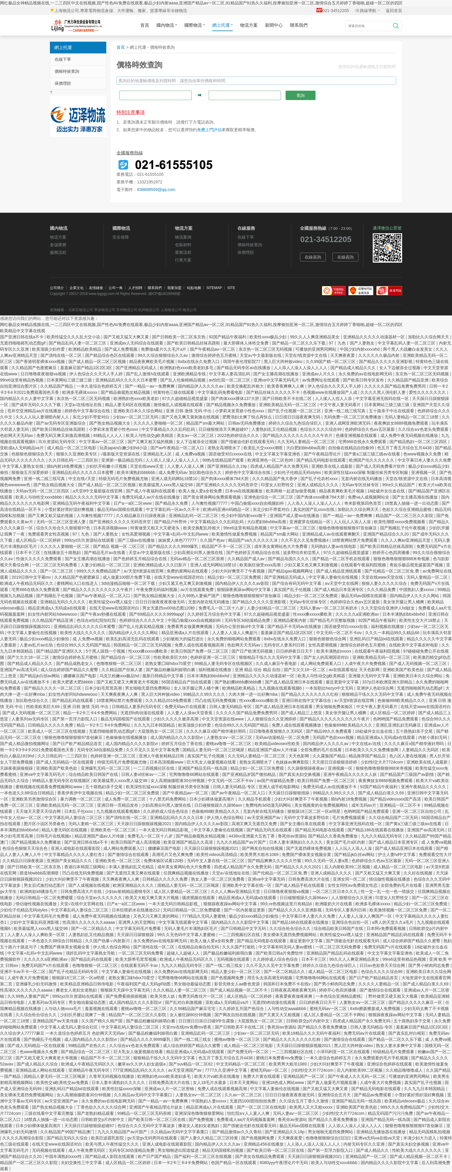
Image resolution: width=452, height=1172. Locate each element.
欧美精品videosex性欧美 (278, 743)
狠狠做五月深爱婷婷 (30, 472)
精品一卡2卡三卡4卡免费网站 (90, 712)
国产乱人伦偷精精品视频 (183, 380)
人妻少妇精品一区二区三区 (106, 565)
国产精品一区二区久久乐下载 (299, 343)
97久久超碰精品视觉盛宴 (185, 398)
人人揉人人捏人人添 (334, 398)
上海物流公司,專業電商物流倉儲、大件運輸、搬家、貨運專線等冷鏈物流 (120, 10)
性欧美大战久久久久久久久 (417, 1150)
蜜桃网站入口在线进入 (78, 583)
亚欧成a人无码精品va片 (22, 447)
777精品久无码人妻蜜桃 (204, 916)
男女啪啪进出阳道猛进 (179, 1150)
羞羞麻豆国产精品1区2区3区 (86, 367)
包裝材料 (183, 244)
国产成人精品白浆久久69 (381, 793)
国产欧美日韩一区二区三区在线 (157, 1119)
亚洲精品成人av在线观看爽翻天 (331, 534)
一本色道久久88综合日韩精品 (27, 793)
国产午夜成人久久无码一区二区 (357, 1076)
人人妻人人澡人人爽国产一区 (365, 916)
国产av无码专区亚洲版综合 (61, 423)
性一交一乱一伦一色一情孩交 (388, 891)
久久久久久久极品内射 (379, 355)
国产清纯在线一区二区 (62, 355)
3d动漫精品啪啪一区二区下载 (128, 583)
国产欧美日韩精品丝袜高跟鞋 (194, 343)
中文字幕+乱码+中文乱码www (182, 534)
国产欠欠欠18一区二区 (28, 657)
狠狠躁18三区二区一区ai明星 (314, 811)
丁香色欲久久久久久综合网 (102, 1107)
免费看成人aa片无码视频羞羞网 (246, 1119)
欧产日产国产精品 (155, 1156)
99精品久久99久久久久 (204, 694)
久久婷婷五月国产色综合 (242, 1008)
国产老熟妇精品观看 (96, 1113)
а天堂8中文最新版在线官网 (98, 491)
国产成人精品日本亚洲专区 (339, 589)
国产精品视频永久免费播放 (231, 404)
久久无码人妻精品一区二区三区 (306, 441)
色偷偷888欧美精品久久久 (401, 700)
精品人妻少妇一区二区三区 (236, 971)
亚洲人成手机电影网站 (280, 786)
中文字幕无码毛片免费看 (47, 916)
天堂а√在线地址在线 (83, 404)
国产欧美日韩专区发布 (364, 380)
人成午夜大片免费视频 (366, 663)
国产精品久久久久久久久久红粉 (310, 694)
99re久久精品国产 (399, 484)
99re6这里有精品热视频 (22, 380)
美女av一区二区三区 (196, 435)
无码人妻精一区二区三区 (91, 823)
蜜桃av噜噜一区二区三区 (229, 743)
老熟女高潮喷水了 (225, 447)
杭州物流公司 (148, 310)
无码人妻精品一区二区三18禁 (411, 417)
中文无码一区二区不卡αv (339, 632)
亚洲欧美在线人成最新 (332, 466)
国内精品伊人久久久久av (201, 386)
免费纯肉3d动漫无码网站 (268, 805)
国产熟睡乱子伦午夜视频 (403, 528)
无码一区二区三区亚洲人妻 (61, 521)
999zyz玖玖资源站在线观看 (89, 540)
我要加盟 (174, 288)
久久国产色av (213, 540)
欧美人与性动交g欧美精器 (150, 435)
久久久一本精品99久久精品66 (393, 632)
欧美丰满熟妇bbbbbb (136, 472)
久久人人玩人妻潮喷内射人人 (43, 417)
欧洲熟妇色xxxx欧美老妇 (137, 398)
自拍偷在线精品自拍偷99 (351, 447)
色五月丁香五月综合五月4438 (405, 447)
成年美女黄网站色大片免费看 (281, 546)
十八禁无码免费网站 (168, 799)
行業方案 (183, 260)
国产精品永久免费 (172, 503)
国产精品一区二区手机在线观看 (341, 558)
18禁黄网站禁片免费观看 (355, 540)
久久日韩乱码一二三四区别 (73, 460)
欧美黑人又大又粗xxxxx (311, 1107)
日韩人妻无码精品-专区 (231, 706)
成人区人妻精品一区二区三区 (181, 891)
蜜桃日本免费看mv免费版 (280, 1058)
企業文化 (77, 288)
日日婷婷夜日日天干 (295, 651)
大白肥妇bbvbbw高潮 (306, 447)
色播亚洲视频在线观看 (357, 435)
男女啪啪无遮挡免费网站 (148, 688)
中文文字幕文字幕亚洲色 (278, 454)
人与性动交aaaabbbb (287, 1008)
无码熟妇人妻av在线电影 (334, 546)
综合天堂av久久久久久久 (100, 897)
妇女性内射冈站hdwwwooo (53, 614)
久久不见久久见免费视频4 (305, 540)
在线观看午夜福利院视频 (364, 565)
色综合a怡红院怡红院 (97, 620)
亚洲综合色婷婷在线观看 (390, 1064)
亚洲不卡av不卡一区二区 (23, 971)
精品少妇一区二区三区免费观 (235, 577)
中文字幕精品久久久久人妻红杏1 (74, 854)
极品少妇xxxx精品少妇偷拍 (45, 638)
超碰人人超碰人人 (184, 953)
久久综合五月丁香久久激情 (304, 1101)
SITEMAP (214, 288)
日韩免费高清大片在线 (309, 879)
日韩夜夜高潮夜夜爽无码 (294, 990)
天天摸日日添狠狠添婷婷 (335, 762)
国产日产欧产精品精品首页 (78, 743)
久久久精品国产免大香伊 (275, 478)
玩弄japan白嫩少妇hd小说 (123, 447)
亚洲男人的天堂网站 (137, 922)
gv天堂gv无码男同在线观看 (152, 1138)
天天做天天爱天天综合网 (39, 811)
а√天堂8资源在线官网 (144, 571)
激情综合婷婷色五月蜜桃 (214, 355)
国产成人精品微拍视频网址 (25, 743)
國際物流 (194, 25)
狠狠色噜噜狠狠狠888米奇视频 (402, 558)
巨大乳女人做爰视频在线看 (212, 762)
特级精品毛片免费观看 (394, 1051)
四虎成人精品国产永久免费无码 (279, 466)
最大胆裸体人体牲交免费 (246, 343)
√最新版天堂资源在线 (120, 454)
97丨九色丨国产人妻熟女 (352, 343)
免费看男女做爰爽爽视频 (190, 626)
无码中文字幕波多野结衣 (307, 817)
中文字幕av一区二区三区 (102, 441)
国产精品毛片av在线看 (105, 552)
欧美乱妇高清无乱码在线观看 (133, 638)
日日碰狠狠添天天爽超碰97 (223, 429)
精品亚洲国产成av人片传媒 (273, 749)
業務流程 (183, 252)
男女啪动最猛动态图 (193, 984)
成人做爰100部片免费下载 (127, 577)
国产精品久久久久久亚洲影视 (386, 361)
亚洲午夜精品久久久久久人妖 (350, 774)
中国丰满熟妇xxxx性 (64, 1156)
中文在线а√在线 (367, 743)
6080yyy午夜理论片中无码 (284, 1162)
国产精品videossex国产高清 (396, 799)
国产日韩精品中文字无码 (244, 928)
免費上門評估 (209, 129)
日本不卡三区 (28, 552)
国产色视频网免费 (228, 977)
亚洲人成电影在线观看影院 (76, 848)
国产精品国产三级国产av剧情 (407, 774)
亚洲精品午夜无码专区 (89, 1070)
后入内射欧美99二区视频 (347, 866)
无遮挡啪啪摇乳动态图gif (23, 343)
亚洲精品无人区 (158, 454)
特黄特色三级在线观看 (174, 392)
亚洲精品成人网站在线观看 (41, 1070)
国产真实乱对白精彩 (407, 1033)
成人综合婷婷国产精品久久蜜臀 (70, 669)
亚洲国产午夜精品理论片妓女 (156, 1107)
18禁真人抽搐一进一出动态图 (411, 503)
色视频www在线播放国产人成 (330, 392)
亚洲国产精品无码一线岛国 (203, 768)
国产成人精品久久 (373, 1150)
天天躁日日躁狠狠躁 (136, 934)
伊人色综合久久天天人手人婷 (96, 373)
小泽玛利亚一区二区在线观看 (343, 1051)
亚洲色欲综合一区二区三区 (269, 497)
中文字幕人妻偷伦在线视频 (333, 577)
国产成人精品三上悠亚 (302, 712)
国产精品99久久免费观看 (329, 731)
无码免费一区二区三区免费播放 (353, 417)
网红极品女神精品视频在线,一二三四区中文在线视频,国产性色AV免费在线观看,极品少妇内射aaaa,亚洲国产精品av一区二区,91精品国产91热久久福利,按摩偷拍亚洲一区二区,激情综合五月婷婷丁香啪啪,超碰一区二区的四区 (201, 3)
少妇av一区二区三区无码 (136, 417)
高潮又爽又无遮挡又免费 (255, 823)
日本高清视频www (110, 528)
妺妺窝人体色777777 (178, 540)
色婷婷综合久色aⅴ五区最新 (370, 429)
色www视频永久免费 (422, 454)
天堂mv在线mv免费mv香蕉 (187, 1027)
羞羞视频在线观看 (102, 1008)
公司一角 (116, 288)
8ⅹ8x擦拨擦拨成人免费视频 (375, 1008)
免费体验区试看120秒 (164, 860)
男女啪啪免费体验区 (335, 706)
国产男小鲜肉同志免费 (429, 965)
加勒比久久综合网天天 (429, 337)
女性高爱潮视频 (136, 534)
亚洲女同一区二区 (350, 879)
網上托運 (222, 25)
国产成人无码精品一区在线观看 (65, 762)
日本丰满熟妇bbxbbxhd (404, 614)
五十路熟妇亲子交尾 (415, 731)
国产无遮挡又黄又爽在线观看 (134, 873)
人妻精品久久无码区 (421, 749)
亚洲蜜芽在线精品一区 (310, 521)
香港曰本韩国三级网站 (85, 866)
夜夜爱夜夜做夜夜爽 (294, 996)
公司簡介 (57, 288)
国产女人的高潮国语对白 (327, 657)
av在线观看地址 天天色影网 (355, 669)
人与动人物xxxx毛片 (63, 1008)
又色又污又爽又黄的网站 (156, 916)
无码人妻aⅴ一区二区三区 (296, 1113)
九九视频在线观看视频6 (281, 688)
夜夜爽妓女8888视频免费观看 (401, 423)
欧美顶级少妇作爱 (49, 349)
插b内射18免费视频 (65, 466)
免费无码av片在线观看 (186, 706)
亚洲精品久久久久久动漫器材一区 (374, 337)
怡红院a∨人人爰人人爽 (249, 1113)
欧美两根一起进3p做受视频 (291, 491)
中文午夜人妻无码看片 (341, 404)
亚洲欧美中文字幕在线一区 (247, 885)
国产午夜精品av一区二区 (213, 349)
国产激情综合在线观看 (129, 854)
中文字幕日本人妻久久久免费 (424, 460)
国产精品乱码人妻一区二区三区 (78, 343)
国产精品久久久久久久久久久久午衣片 (298, 435)
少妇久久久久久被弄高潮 (176, 719)
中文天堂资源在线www (223, 719)
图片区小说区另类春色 (45, 823)
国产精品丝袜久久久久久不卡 (273, 392)
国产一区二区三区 (57, 571)
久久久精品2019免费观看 (169, 700)
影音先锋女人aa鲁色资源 (237, 984)
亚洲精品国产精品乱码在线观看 (395, 934)
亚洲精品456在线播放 (264, 1144)
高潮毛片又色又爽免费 (173, 854)
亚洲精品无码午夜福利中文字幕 (82, 503)
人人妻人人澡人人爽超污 (235, 632)
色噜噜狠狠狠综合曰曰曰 (329, 1138)
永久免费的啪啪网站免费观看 (234, 638)
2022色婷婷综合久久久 (238, 435)
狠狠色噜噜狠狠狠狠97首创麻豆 (348, 528)
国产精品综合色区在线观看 (110, 355)
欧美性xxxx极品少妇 (268, 337)
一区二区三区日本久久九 (335, 891)
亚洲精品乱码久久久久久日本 (177, 817)
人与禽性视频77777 (210, 503)
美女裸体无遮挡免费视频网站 (290, 934)
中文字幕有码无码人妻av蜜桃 (286, 947)
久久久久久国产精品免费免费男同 (395, 386)
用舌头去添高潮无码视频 (270, 977)
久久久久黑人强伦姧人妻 (383, 392)
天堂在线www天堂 (147, 466)
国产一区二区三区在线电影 (262, 1107)
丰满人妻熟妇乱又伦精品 (132, 866)
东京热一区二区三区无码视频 (266, 349)
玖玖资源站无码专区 (57, 441)
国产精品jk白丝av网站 (40, 675)
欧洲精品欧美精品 (85, 349)
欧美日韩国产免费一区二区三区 (200, 651)
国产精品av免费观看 (373, 1094)
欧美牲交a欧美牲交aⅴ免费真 (62, 1082)
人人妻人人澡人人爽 (186, 466)
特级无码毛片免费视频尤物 (124, 478)
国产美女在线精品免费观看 (260, 1156)
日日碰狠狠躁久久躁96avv (218, 805)
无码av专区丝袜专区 (361, 484)
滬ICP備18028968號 (164, 294)
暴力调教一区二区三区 (81, 799)
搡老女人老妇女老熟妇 (77, 990)
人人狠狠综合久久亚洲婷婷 (272, 719)
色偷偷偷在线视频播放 (127, 737)
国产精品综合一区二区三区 (126, 657)
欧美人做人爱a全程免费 (200, 491)
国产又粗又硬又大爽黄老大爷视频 (128, 682)
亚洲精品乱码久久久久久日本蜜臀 (126, 380)
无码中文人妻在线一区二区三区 (216, 860)
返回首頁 (394, 10)
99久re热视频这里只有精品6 (286, 903)
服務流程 (58, 252)
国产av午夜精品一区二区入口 (178, 447)
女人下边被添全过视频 (400, 367)
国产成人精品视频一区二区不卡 (239, 990)
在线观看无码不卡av (140, 965)
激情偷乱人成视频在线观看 (179, 404)
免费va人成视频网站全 (369, 497)
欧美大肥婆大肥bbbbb (73, 682)
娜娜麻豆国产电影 (80, 675)
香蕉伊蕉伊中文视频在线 (80, 793)
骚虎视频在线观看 (199, 897)
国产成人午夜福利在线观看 (151, 491)
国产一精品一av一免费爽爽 (150, 386)
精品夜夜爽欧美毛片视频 (152, 361)
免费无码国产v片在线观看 (388, 947)
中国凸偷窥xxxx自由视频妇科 (258, 503)
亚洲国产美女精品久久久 (70, 860)
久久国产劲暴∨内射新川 (108, 940)
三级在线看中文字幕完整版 (49, 1113)
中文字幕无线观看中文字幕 (183, 922)
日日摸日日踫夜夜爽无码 (298, 417)
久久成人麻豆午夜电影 (277, 663)
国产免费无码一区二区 (248, 1051)
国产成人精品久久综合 (38, 1064)
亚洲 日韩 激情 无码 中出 (189, 410)
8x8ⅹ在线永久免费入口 (199, 361)
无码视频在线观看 (234, 959)
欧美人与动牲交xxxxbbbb (39, 497)
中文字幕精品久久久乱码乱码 (168, 429)
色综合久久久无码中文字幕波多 (146, 1125)
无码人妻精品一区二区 (428, 577)
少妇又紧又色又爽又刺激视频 (311, 565)
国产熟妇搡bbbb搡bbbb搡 (239, 682)
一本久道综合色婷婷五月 (100, 386)
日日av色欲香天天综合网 (383, 965)
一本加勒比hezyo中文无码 (329, 688)
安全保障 (120, 237)
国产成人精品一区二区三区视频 (97, 361)
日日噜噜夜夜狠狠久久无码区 (276, 731)
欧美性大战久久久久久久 (83, 632)
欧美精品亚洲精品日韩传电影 (87, 984)
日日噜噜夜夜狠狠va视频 (44, 373)
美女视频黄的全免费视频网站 (321, 805)
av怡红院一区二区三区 (230, 380)
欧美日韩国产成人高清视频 (136, 842)
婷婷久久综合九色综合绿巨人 (296, 423)
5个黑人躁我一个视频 (106, 651)
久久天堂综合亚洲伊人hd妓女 (388, 608)
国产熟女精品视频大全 (110, 423)
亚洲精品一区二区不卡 (401, 805)
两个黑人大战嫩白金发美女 (408, 349)
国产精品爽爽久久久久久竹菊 (275, 860)
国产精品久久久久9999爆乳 (173, 546)
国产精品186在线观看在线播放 (376, 830)
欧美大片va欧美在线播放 (217, 1076)
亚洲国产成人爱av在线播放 (295, 515)
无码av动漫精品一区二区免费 (282, 737)
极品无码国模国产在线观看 (126, 719)
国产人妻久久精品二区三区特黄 (210, 1138)
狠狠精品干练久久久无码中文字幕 (270, 657)
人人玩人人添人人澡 (353, 521)
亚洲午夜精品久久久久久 (424, 786)
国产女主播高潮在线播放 (276, 373)
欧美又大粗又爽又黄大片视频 (152, 897)
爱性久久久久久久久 (428, 392)
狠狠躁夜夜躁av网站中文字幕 (244, 589)
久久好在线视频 (419, 873)
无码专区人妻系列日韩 (285, 645)
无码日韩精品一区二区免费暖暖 (45, 897)
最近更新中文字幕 (343, 682)
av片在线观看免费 (198, 589)
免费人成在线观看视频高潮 (200, 645)
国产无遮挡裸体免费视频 (309, 848)
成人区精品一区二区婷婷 (39, 540)
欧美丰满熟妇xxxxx (334, 651)
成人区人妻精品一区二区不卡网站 (334, 1014)
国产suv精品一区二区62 (191, 1064)
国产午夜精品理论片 (323, 454)
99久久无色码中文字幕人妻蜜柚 (186, 934)
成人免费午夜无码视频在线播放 (409, 435)
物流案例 (183, 237)
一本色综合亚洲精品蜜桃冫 (341, 996)
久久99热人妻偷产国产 (199, 595)
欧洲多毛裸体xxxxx (80, 392)
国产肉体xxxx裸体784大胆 (225, 478)
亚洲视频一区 (424, 472)
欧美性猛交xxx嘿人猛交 (111, 601)
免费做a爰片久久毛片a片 (164, 349)
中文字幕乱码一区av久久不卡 (173, 509)
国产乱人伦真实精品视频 (142, 626)
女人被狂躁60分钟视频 (191, 1014)
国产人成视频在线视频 (89, 885)
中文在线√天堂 (82, 478)
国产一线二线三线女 (225, 965)
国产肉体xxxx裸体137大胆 (235, 398)
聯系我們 (299, 25)
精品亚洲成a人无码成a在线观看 (57, 608)
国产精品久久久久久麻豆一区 (416, 1002)
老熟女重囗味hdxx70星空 (168, 663)
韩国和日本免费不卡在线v (287, 984)
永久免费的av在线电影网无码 (365, 373)
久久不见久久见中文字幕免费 (153, 749)
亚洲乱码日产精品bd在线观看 (377, 638)
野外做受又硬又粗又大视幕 (393, 996)
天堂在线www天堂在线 (382, 577)
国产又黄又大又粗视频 (280, 1014)
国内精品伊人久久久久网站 (415, 595)
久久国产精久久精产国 (102, 1021)
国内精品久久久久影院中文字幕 (240, 922)
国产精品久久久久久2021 (298, 866)
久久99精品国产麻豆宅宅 (193, 1008)
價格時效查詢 (67, 71)
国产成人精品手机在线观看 (300, 885)
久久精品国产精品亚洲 (408, 380)
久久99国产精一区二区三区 (331, 361)
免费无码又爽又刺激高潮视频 (63, 435)
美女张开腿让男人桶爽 (404, 601)
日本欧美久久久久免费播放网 (372, 749)
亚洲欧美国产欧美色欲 (404, 669)
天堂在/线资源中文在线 (306, 355)
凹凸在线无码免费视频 (216, 700)
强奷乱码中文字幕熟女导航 (91, 953)
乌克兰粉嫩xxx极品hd (119, 675)
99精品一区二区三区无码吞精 (144, 1113)
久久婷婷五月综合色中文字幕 (214, 614)
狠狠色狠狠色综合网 (328, 638)
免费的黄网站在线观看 (188, 571)
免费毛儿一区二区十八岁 (221, 608)
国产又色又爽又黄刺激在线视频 (190, 417)
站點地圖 (194, 288)
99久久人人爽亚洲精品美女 (315, 337)
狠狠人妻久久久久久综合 (385, 583)
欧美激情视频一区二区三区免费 (399, 910)
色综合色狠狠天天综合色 (25, 848)
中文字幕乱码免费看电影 (221, 392)
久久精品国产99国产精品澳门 (67, 1131)
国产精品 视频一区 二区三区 (119, 546)
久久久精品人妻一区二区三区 (180, 990)
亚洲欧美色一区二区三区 (113, 830)
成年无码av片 (364, 805)
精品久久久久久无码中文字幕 (92, 497)
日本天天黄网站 (244, 1082)
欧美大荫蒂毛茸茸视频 (136, 959)
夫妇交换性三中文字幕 (82, 1162)
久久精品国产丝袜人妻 (123, 669)
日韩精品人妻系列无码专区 (137, 706)
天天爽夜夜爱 (343, 355)
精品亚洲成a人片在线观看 (185, 632)
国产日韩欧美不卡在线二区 (287, 398)
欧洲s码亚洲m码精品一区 (227, 509)
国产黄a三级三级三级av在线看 (372, 454)
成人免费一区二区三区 (125, 799)
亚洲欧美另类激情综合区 (34, 799)
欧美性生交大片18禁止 (420, 620)
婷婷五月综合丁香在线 (182, 743)
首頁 (144, 25)
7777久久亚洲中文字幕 (226, 1070)
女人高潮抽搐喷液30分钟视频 (178, 780)
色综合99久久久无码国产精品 (83, 645)
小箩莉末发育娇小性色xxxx (240, 410)
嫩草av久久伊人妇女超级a (142, 1064)
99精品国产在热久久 (87, 1045)
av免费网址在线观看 (321, 380)
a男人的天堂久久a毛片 (393, 922)
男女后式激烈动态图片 (45, 885)
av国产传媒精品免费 (276, 780)
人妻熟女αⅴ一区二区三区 (229, 737)
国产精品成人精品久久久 (353, 367)
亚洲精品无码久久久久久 (63, 601)
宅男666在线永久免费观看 (362, 441)
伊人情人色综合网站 (226, 817)
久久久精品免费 (382, 589)
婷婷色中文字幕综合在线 (88, 410)
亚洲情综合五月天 (335, 1094)
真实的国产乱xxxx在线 (314, 509)
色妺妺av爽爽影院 (293, 762)
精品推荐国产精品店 (368, 756)
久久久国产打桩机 (239, 947)
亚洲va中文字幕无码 (267, 879)
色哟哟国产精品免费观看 (396, 719)
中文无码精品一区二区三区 (241, 1064)
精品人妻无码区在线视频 (128, 404)
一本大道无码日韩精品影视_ (165, 830)
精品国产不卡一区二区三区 (227, 546)
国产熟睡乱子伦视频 (55, 595)
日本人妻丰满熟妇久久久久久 (296, 842)
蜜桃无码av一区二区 (329, 1008)
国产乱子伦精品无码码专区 (74, 971)
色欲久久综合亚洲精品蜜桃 (407, 509)
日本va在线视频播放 (244, 491)
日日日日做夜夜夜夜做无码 (160, 601)
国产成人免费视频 (121, 349)
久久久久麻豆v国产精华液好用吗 (216, 731)
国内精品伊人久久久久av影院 (242, 583)
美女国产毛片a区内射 (346, 842)
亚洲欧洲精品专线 (190, 373)
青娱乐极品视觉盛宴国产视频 (416, 565)
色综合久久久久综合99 (321, 429)
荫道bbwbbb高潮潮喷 (40, 873)
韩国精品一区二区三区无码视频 (143, 645)
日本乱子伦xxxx (79, 811)
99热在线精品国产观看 (224, 460)
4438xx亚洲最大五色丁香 (252, 836)
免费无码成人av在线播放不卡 (330, 786)
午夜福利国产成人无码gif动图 (144, 984)
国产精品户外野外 (171, 521)
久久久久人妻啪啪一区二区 (159, 423)
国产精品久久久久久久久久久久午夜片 (98, 589)
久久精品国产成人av (246, 558)
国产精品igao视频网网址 (291, 571)
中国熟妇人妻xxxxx (417, 589)
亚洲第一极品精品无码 (122, 460)
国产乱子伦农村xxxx (320, 478)
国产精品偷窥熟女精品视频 (126, 392)
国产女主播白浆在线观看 (303, 823)
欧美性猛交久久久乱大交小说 (74, 337)
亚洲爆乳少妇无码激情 (37, 984)
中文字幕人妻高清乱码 (230, 373)
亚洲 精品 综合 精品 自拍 (258, 669)
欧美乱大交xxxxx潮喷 (264, 447)
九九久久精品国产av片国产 (241, 842)
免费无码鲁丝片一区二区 (201, 996)
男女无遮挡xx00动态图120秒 (169, 608)
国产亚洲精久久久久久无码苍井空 (227, 484)
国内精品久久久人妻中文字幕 (27, 398)
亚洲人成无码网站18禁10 (174, 478)
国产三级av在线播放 (137, 540)
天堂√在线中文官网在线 (82, 903)
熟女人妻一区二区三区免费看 (218, 879)
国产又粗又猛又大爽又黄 (127, 337)
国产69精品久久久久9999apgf (157, 614)
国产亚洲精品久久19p (227, 466)
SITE (231, 288)
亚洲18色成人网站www (283, 1082)
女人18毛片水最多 (210, 1082)
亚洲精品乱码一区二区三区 (194, 515)
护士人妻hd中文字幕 (397, 854)
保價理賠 (63, 83)
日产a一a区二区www (133, 503)
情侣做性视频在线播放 (390, 879)
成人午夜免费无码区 (87, 1150)
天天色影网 (299, 756)
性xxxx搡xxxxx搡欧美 (313, 614)
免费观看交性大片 (435, 854)
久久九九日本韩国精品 (155, 725)
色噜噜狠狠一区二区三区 (119, 663)
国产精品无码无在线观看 (270, 830)
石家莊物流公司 (80, 310)
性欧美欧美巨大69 (171, 657)
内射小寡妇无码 (433, 737)
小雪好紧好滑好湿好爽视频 (69, 509)
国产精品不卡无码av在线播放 (294, 626)
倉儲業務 (58, 244)
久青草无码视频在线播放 (112, 1076)
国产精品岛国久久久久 (289, 558)
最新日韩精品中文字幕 (163, 675)
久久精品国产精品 (57, 386)
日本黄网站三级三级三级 (70, 380)
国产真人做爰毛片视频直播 (332, 1082)
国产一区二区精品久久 (92, 928)
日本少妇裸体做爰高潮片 (212, 799)
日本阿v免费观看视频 (387, 928)
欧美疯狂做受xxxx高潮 (261, 565)
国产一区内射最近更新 (245, 910)
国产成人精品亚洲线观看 (339, 571)
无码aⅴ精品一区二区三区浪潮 (197, 558)
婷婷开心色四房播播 (391, 552)
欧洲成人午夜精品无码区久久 (27, 583)
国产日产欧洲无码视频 (253, 651)
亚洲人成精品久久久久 (318, 484)
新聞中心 (274, 25)
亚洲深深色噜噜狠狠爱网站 (200, 1113)
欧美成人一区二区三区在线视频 (57, 731)
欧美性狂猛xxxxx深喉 (122, 1088)
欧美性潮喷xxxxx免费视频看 (400, 521)
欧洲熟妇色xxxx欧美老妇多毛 (187, 367)
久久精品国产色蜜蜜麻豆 (34, 367)
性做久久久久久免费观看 (39, 558)
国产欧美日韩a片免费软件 (280, 953)
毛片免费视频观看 (349, 817)
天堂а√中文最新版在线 (261, 355)
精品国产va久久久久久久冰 (253, 540)
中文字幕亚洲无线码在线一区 (382, 398)
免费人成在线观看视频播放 (297, 725)
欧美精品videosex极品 (405, 1101)
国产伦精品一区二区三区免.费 (392, 571)
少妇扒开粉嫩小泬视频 (107, 466)
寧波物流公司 (104, 310)
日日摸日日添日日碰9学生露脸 (206, 1021)
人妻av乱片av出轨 (37, 645)
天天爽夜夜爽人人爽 (120, 694)
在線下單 (63, 59)
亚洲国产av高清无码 (19, 669)
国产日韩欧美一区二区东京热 (179, 337)
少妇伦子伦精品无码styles (298, 472)
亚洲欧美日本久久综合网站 (138, 410)
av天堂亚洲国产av (264, 817)
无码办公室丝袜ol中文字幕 (240, 626)
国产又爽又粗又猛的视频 (151, 441)
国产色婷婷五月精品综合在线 (253, 552)
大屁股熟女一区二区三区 (161, 731)
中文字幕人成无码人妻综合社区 (69, 1027)
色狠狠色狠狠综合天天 (32, 454)
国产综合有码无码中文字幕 (297, 583)
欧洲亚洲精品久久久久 (134, 885)
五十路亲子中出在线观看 (392, 410)
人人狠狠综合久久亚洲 (352, 897)
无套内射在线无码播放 (362, 478)
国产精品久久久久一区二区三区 (53, 688)
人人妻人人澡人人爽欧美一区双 (36, 934)
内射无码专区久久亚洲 (364, 1144)
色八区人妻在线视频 (408, 756)
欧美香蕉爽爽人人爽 (286, 386)
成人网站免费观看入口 (321, 663)
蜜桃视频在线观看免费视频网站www (49, 786)
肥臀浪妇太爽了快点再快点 (247, 417)
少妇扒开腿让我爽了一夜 (83, 1014)
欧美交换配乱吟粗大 (246, 386)
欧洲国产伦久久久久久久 (372, 460)
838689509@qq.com (156, 189)
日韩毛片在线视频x (54, 836)
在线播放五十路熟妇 (63, 552)
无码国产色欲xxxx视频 (334, 737)
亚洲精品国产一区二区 (304, 1076)
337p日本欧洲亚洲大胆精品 (388, 682)
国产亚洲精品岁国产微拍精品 (249, 774)
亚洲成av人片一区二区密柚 (169, 1088)
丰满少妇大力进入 (420, 1138)
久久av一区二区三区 (244, 1094)
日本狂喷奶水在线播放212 (136, 910)
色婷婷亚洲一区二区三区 (213, 657)
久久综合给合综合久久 (290, 928)
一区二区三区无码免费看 (55, 565)
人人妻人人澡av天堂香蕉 (190, 712)
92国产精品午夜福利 (228, 337)
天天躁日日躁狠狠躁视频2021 (144, 823)
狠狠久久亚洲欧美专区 (77, 454)
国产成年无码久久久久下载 (36, 404)
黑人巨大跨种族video (283, 361)
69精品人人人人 (108, 435)
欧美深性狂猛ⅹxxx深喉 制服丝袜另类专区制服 (366, 472)
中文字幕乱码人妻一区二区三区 (407, 343)
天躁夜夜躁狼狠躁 (17, 768)
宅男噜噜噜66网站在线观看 (194, 774)
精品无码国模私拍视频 (429, 1131)
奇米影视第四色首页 (363, 503)
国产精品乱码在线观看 (73, 700)
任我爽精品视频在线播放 (186, 873)
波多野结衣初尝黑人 (302, 552)
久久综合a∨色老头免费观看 (424, 429)
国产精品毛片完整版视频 (333, 620)
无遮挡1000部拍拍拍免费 (253, 1101)
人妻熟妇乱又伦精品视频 (275, 429)
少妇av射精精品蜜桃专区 (128, 891)
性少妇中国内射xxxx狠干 (244, 515)
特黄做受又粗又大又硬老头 (155, 528)
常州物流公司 (126, 310)
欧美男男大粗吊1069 (259, 854)
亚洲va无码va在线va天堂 (377, 1138)
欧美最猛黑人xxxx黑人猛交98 (166, 484)
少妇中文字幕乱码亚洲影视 (35, 922)
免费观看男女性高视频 (49, 534)
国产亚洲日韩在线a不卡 (22, 337)
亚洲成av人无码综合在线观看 (137, 343)
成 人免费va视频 (191, 454)
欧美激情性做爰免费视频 (235, 534)
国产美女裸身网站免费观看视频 (212, 497)
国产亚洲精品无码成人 (137, 367)
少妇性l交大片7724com (382, 762)
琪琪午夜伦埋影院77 (242, 361)
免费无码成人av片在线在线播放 (151, 497)
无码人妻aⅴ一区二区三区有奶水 (329, 608)
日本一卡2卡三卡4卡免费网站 (181, 1162)
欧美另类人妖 (163, 996)
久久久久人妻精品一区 (379, 984)
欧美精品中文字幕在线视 (22, 330)
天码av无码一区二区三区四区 (43, 491)
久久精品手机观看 (255, 799)
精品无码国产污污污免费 (391, 1113)
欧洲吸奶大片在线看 (334, 903)
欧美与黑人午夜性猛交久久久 (112, 1144)
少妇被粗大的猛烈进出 (184, 638)
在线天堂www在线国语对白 (179, 577)
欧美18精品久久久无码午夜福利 (311, 1033)
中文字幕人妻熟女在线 (23, 466)
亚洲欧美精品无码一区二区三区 (288, 404)
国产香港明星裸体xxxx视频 (41, 361)
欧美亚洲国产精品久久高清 (188, 842)
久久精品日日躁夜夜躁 (23, 860)
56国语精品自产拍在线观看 (186, 682)
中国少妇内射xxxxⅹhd (360, 349)
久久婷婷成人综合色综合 (166, 811)
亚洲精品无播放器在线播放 (381, 1131)
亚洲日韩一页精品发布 (118, 805)
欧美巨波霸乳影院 (108, 1138)
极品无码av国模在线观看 (120, 509)
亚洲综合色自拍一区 (351, 922)
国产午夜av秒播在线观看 (103, 614)
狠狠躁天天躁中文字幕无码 (125, 990)
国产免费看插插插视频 (127, 996)
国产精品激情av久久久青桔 (237, 1131)
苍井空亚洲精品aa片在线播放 (34, 410)
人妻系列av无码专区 (30, 719)
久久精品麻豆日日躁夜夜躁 (141, 515)
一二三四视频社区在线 (154, 768)
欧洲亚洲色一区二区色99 (270, 460)
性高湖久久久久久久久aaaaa (89, 922)
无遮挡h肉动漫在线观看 (142, 712)
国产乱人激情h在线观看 (148, 373)
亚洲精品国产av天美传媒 (56, 1021)
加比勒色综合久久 (33, 700)
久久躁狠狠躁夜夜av (306, 768)
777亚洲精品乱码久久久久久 (139, 1070)
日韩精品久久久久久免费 (51, 725)
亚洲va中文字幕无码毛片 (277, 380)
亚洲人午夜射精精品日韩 (162, 756)
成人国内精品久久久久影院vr (177, 737)
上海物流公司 (171, 310)
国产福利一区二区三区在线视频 (203, 1156)
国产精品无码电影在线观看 (321, 460)
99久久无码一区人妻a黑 (326, 860)
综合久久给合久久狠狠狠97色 (63, 528)
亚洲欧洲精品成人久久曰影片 (160, 565)
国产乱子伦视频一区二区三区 (295, 410)
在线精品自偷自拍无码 (199, 947)
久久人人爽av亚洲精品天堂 (406, 540)
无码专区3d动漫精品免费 (248, 620)
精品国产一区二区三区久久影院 (405, 515)
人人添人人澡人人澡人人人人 (301, 367)
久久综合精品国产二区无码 (394, 817)
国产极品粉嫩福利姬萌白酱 (171, 669)
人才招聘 (135, 288)
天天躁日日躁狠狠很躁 (289, 793)
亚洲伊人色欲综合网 (376, 688)
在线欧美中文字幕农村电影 (414, 645)
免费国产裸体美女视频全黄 (307, 854)
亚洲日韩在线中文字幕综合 (307, 700)
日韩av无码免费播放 (247, 423)
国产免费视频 (202, 1119)
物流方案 (249, 25)
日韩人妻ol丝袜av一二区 (144, 774)
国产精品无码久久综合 (68, 1138)
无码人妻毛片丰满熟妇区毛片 (191, 928)
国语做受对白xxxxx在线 (231, 454)
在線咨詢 (313, 257)
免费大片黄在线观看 (262, 1076)
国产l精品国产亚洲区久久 (59, 651)
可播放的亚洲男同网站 (316, 349)
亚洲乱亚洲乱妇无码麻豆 (399, 725)
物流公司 (190, 310)
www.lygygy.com (101, 294)
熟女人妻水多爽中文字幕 (399, 1045)
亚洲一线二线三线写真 (345, 410)
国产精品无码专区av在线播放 (244, 367)
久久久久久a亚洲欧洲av (357, 614)
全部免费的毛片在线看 (322, 749)
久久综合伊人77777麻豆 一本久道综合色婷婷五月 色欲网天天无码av (63, 1033)
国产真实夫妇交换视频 (300, 774)
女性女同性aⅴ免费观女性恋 (353, 885)
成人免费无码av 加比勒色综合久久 (190, 472)
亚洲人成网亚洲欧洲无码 (348, 423)
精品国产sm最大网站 (206, 423)
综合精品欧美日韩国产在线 (94, 774)
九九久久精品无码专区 (382, 836)
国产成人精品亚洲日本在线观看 (294, 682)
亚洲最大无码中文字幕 (369, 675)
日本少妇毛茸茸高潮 (104, 688)
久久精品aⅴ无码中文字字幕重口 (143, 1094)
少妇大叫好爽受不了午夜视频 (238, 571)
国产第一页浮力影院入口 (75, 719)
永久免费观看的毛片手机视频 (382, 1058)
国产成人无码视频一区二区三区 (418, 663)
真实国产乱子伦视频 (293, 589)
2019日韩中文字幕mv (31, 577)
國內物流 (166, 25)
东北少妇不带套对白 (91, 417)
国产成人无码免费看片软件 (381, 466)
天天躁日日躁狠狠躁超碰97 (89, 1125)
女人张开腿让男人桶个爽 (197, 688)
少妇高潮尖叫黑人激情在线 (198, 552)
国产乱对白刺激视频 (184, 1002)
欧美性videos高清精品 (217, 854)
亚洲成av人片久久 (319, 373)
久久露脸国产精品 (330, 756)
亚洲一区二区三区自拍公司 (417, 811)
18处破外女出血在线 (386, 491)
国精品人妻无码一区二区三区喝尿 (214, 749)
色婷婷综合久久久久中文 (142, 620)
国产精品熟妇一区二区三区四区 (418, 441)
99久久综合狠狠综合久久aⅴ (163, 355)
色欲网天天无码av (17, 435)
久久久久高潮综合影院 (23, 1138)
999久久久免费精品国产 (99, 571)
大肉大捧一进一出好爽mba (253, 694)
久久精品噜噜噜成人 (405, 1070)
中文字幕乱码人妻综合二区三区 (74, 817)
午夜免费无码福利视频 (157, 589)
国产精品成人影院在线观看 (110, 1156)
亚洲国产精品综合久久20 (386, 534)
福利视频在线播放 (388, 626)
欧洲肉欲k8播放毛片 (39, 891)
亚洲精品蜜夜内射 (291, 620)
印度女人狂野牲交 (278, 484)
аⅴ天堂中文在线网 (342, 583)
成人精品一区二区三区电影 (72, 447)
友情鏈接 (96, 288)
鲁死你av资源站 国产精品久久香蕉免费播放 (318, 836)
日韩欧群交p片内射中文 (308, 1021)
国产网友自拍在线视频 (263, 848)
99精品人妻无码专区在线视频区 (223, 663)
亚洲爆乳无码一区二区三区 (106, 768)
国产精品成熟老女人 (75, 663)
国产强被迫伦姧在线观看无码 (248, 441)
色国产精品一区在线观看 (234, 1162)
